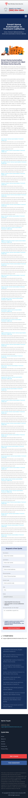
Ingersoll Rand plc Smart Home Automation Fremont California (13, 333)
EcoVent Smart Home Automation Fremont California (13, 264)
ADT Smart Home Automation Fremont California (12, 139)
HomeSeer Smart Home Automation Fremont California (11, 310)
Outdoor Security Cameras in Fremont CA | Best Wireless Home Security (14, 673)
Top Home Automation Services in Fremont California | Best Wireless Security (14, 693)
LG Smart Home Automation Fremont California (12, 389)
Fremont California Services (16, 32)
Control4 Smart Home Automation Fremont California (13, 195)
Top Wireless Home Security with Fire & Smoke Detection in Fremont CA (13, 683)
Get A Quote (14, 756)
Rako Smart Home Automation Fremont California (12, 446)
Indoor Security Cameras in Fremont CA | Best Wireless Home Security (13, 655)
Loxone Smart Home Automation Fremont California (13, 400)
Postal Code (6, 580)
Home (5, 32)
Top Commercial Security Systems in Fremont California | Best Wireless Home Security (13, 666)
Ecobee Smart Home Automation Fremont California (13, 253)
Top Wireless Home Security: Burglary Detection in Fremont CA (12, 650)
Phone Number (6, 573)
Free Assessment (14, 763)
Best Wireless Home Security (16, 793)
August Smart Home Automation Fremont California (13, 151)
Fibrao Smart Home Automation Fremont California (13, 287)
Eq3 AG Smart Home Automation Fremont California (13, 276)
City (4, 587)
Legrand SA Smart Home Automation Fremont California (11, 377)
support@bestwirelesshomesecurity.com (15, 638)
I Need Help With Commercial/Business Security (14, 604)
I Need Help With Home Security (12, 601)
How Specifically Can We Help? (11, 607)
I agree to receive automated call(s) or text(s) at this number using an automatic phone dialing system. (14, 623)
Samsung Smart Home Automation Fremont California (13, 456)
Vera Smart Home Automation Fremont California (12, 525)
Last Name (5, 560)
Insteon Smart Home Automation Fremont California (13, 345)
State (4, 594)
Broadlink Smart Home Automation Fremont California (13, 162)
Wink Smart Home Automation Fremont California (12, 535)
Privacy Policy (4, 749)
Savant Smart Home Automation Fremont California (13, 468)
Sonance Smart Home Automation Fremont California (13, 502)
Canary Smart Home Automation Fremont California (13, 183)
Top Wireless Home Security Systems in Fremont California (13, 688)
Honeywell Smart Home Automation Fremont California (11, 320)
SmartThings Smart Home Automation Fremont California (12, 491)
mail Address (6, 566)
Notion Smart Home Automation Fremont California (13, 435)
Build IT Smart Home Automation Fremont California (13, 174)
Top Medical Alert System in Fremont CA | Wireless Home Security (13, 660)
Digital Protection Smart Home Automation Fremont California (13, 241)
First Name (5, 553)
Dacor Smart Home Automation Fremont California (13, 216)
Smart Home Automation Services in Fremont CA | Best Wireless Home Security (12, 699)
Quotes (3, 741)
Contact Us (4, 746)
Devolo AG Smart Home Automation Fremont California (11, 228)
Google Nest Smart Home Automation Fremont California (12, 299)
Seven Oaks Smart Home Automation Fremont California (11, 479)
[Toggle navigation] (26, 16)
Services (3, 744)
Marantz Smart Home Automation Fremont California (13, 423)
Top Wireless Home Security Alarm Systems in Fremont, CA (12, 678)
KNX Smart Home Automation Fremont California (12, 366)
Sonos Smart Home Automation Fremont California (12, 514)
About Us (3, 739)
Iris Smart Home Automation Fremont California (12, 356)
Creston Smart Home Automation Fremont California (13, 205)
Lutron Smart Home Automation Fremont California (13, 412)
